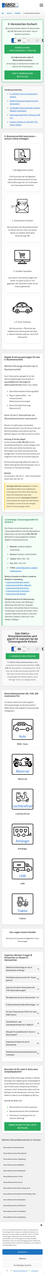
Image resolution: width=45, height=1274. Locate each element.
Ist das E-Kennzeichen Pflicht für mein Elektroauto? (21, 1020)
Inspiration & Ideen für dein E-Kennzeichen (18, 1050)
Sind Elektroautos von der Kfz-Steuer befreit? (21, 985)
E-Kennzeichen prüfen (22, 662)
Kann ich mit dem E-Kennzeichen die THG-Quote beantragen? (20, 995)
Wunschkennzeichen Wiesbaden (14, 1206)
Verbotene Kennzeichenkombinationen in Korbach (21, 1060)
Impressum (34, 1271)
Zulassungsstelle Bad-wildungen (18, 588)
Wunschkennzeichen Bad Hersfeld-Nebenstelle (19, 1200)
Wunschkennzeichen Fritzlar (13, 1183)
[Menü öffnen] (41, 5)
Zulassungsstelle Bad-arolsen (17, 585)
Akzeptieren (22, 1252)
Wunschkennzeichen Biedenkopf (14, 1177)
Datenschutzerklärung (20, 1271)
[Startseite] (3, 13)
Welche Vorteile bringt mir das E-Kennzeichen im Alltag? (19, 975)
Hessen (9, 13)
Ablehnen (22, 1258)
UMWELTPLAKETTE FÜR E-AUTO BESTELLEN (22, 1133)
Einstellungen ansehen (22, 1265)
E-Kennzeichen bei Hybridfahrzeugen (21, 1011)
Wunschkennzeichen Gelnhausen (14, 1212)
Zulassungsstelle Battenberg (17, 591)
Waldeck (18, 13)
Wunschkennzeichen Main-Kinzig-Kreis (16, 1194)
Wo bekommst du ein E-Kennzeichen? (21, 1004)
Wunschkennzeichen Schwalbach (14, 1218)
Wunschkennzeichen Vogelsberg (14, 1165)
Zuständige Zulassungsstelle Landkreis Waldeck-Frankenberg (25, 112)
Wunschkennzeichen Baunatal (13, 1154)
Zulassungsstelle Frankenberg (17, 594)
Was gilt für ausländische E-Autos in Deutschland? (20, 1040)
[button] (41, 1225)
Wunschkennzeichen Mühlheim (13, 1171)
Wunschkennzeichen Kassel (12, 1189)
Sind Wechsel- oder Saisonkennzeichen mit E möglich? (19, 1030)
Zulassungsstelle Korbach (16, 597)
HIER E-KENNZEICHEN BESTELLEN (22, 78)
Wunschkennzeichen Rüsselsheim (15, 1160)
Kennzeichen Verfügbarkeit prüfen (22, 52)
